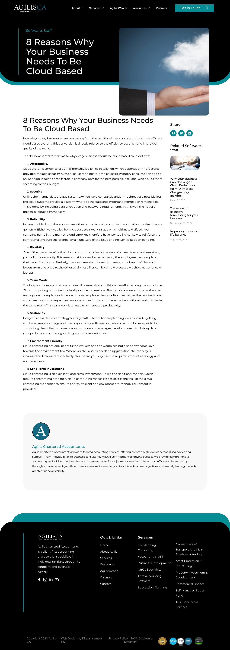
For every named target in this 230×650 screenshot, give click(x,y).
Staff (48, 30)
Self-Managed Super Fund (190, 593)
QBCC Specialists (149, 569)
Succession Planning (152, 587)
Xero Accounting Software (150, 578)
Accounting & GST (150, 556)
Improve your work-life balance (184, 233)
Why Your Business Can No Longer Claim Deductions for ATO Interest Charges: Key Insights (183, 187)
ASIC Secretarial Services (187, 604)
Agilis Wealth (118, 8)
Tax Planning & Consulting (148, 547)
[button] (173, 133)
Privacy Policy (118, 638)
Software (34, 30)
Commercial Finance (190, 584)
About (77, 8)
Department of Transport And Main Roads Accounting (189, 549)
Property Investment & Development (192, 575)
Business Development (154, 563)
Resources (141, 8)
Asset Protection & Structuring (189, 563)
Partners (161, 8)
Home (104, 545)
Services (96, 8)
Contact (105, 583)
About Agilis (108, 551)
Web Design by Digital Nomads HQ (82, 640)
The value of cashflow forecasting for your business (184, 213)
